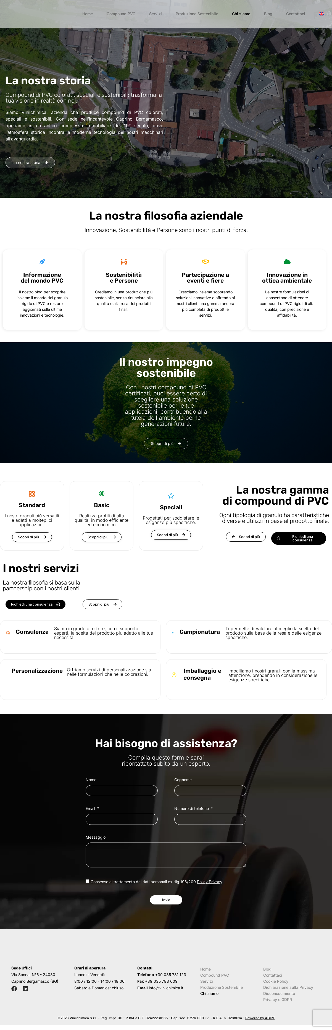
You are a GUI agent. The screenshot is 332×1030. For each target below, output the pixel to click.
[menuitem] (321, 14)
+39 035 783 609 (161, 986)
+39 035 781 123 (170, 979)
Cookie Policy (275, 986)
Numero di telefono (192, 809)
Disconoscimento (279, 998)
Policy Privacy (209, 881)
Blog (268, 13)
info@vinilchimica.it (166, 992)
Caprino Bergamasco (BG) (34, 986)
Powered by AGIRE (260, 1023)
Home (87, 13)
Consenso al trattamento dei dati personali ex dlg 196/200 (156, 881)
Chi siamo (241, 13)
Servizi (155, 13)
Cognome (183, 780)
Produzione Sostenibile (197, 13)
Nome (91, 780)
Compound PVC (121, 13)
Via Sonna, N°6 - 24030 (33, 979)
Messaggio (96, 837)
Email (91, 809)
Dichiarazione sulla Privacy (288, 992)
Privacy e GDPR (277, 1004)
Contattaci (295, 13)
